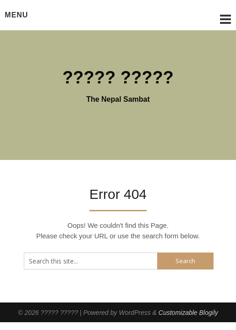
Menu (16, 15)
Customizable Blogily (188, 312)
